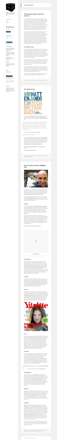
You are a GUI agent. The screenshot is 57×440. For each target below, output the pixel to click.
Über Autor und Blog (8, 19)
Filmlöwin (10, 90)
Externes (32, 155)
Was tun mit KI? (8, 61)
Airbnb (35, 80)
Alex (29, 80)
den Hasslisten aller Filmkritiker (28, 414)
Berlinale (35, 430)
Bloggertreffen (26, 213)
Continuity (38, 430)
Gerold (31, 210)
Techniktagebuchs (36, 374)
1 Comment (31, 156)
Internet (32, 80)
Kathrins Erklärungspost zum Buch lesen (31, 146)
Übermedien (13, 90)
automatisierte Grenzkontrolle (36, 378)
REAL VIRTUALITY (10, 13)
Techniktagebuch (8, 91)
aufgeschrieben (37, 281)
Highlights (44, 430)
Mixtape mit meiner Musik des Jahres (33, 194)
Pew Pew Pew (31, 353)
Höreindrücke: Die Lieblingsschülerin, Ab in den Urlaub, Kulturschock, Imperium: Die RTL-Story (10, 49)
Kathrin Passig (41, 155)
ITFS (46, 430)
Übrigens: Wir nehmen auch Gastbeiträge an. (30, 150)
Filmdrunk (25, 217)
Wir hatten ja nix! (29, 89)
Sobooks (45, 137)
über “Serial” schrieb (34, 337)
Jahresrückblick (31, 116)
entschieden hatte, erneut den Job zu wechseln (40, 206)
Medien (35, 155)
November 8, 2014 (42, 368)
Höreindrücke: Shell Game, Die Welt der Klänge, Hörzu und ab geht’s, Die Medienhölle (10, 64)
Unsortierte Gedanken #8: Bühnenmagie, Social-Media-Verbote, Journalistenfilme (10, 58)
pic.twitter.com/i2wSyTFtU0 (43, 365)
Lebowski (40, 221)
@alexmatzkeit (26, 365)
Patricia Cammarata (36, 283)
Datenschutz (7, 22)
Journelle (31, 283)
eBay (37, 80)
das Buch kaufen (41, 146)
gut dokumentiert (33, 394)
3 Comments (45, 80)
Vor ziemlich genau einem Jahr (36, 406)
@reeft (32, 365)
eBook (38, 155)
